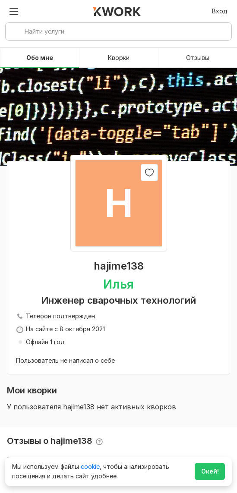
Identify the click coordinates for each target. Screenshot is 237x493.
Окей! (210, 471)
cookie (90, 466)
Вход (220, 11)
